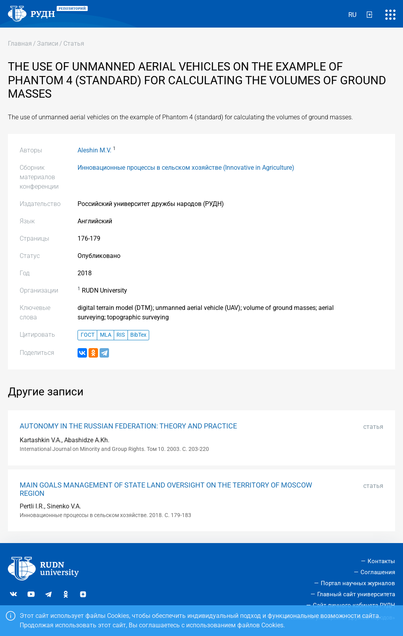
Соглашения (377, 572)
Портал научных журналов (358, 583)
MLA (105, 335)
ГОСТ (87, 335)
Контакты (381, 561)
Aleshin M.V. (94, 150)
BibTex (138, 335)
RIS (120, 335)
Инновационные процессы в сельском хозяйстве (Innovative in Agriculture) (186, 167)
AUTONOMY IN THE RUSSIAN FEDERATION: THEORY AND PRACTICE (128, 426)
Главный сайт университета (356, 594)
